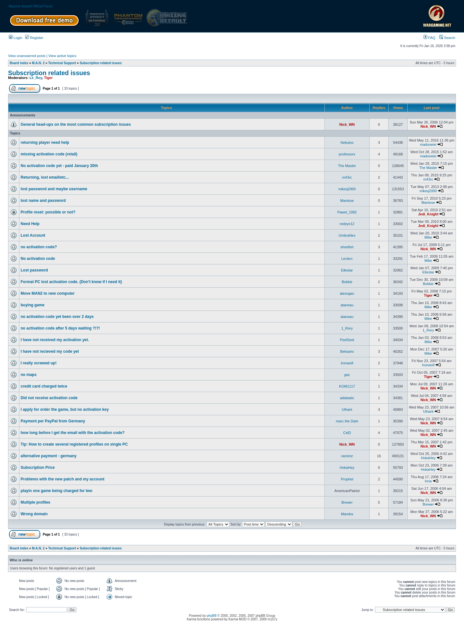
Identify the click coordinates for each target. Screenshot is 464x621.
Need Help (30, 224)
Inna (428, 481)
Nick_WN (347, 124)
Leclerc (347, 259)
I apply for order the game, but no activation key (65, 409)
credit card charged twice (44, 386)
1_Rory (347, 328)
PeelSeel (347, 340)
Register (34, 38)
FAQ (429, 38)
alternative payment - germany (48, 456)
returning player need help (45, 142)
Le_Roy (36, 78)
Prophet (347, 479)
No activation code (38, 258)
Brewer (347, 502)
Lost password (34, 270)
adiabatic (347, 398)
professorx (347, 154)
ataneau (347, 305)
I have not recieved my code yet (50, 351)
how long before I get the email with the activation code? (73, 432)
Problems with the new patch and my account (62, 479)
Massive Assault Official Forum (31, 6)
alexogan (347, 293)
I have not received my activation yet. (55, 340)
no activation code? (39, 247)
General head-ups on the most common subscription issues (76, 124)
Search (447, 38)
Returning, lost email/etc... (45, 177)
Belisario (347, 351)
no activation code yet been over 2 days (57, 316)
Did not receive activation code (49, 398)
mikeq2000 (347, 189)
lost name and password (43, 200)
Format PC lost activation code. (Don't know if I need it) (71, 282)
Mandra (347, 514)
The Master (347, 166)
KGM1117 (347, 386)
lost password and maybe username (54, 189)
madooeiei (428, 144)
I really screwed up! (38, 363)
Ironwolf (347, 363)
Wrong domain (34, 514)
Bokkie (347, 282)
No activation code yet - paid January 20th (59, 165)
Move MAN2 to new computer (47, 293)
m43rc (347, 177)
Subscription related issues (101, 63)
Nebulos (347, 142)
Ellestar (347, 270)
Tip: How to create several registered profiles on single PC (74, 444)
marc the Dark (347, 421)
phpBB (212, 615)
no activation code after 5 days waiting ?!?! (60, 328)
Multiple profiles (35, 502)
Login (15, 38)
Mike (428, 237)
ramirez (347, 456)
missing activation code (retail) (49, 154)
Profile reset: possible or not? (48, 212)
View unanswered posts (26, 56)
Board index (19, 63)
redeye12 (347, 224)
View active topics (62, 56)
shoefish (346, 247)
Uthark (347, 409)
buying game (32, 305)
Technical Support (62, 63)
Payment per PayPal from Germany (53, 421)
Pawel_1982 (347, 212)
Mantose (347, 200)
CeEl (347, 433)
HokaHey (428, 458)
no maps (28, 374)
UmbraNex (347, 235)
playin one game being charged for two (56, 490)
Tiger (48, 78)
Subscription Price (38, 467)
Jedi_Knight (428, 214)
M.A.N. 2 (38, 63)
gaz (347, 375)
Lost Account (33, 235)
